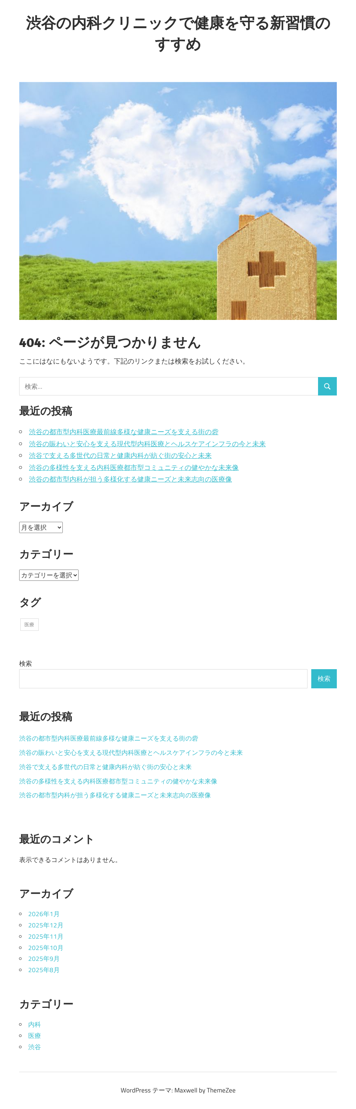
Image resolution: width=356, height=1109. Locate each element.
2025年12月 (46, 925)
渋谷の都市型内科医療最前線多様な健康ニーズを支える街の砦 (123, 432)
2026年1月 (44, 914)
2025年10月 (46, 948)
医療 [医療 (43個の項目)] (29, 624)
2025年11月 (46, 936)
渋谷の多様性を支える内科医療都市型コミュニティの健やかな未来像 (134, 467)
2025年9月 (44, 959)
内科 (34, 1024)
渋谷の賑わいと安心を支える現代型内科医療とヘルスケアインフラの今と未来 (147, 444)
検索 (25, 663)
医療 (34, 1036)
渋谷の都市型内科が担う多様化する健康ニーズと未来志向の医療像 (130, 479)
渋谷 (34, 1047)
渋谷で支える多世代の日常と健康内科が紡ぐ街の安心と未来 (120, 455)
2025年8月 (44, 970)
